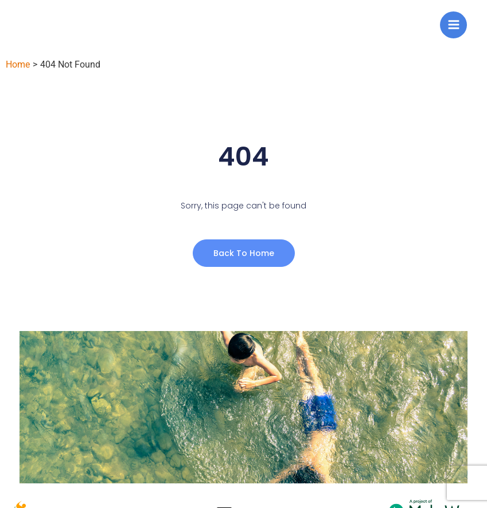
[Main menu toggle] (453, 24)
